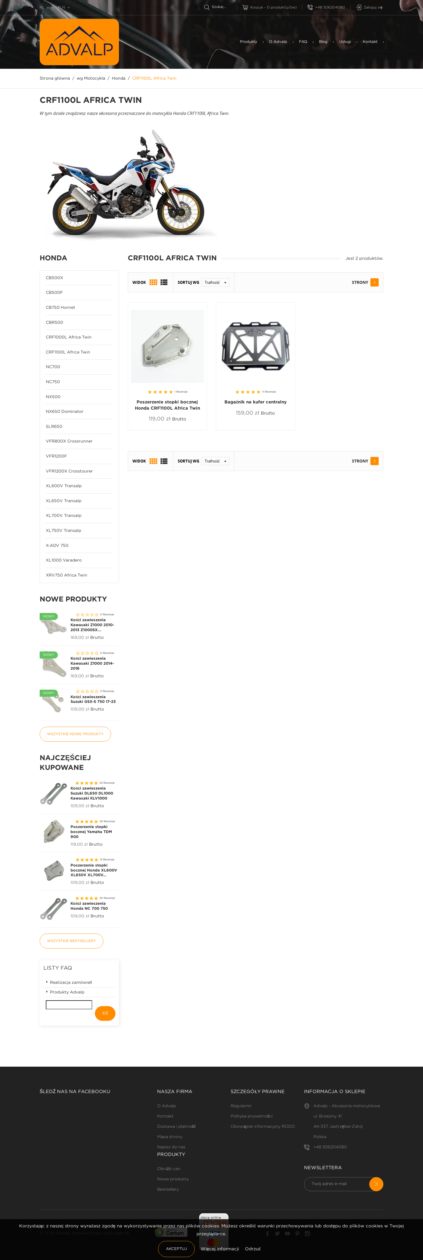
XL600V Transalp (64, 486)
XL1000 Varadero (64, 560)
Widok (139, 282)
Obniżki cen (169, 1169)
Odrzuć (253, 1249)
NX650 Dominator (64, 411)
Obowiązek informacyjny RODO (263, 1126)
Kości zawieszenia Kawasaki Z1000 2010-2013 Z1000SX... (92, 625)
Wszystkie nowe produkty (75, 734)
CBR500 (54, 322)
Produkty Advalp (67, 992)
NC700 (53, 367)
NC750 (53, 382)
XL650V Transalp (63, 501)
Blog (323, 41)
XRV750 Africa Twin (66, 575)
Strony (360, 282)
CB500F (54, 292)
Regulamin (241, 1106)
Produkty (248, 41)
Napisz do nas (171, 1147)
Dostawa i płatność (176, 1126)
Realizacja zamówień (71, 982)
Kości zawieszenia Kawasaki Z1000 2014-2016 (92, 663)
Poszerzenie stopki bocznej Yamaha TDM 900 (91, 832)
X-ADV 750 (57, 545)
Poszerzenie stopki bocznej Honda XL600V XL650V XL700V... (93, 870)
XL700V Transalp (63, 515)
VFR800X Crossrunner (69, 441)
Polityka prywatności (252, 1116)
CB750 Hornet (60, 307)
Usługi (345, 41)
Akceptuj (176, 1249)
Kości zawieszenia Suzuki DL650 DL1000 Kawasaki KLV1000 (91, 793)
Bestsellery (168, 1189)
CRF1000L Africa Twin (69, 337)
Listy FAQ (57, 968)
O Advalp (278, 41)
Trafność (217, 282)
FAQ (303, 41)
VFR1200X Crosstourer (69, 471)
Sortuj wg (188, 282)
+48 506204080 (326, 7)
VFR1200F (56, 456)
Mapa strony (169, 1137)
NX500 (53, 397)
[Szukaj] (220, 7)
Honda (53, 258)
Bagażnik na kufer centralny (255, 402)
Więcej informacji (221, 1249)
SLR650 (54, 426)
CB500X (54, 278)
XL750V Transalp (63, 530)
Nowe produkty (173, 1179)
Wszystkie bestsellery (71, 941)
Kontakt (370, 41)
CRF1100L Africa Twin (68, 352)
